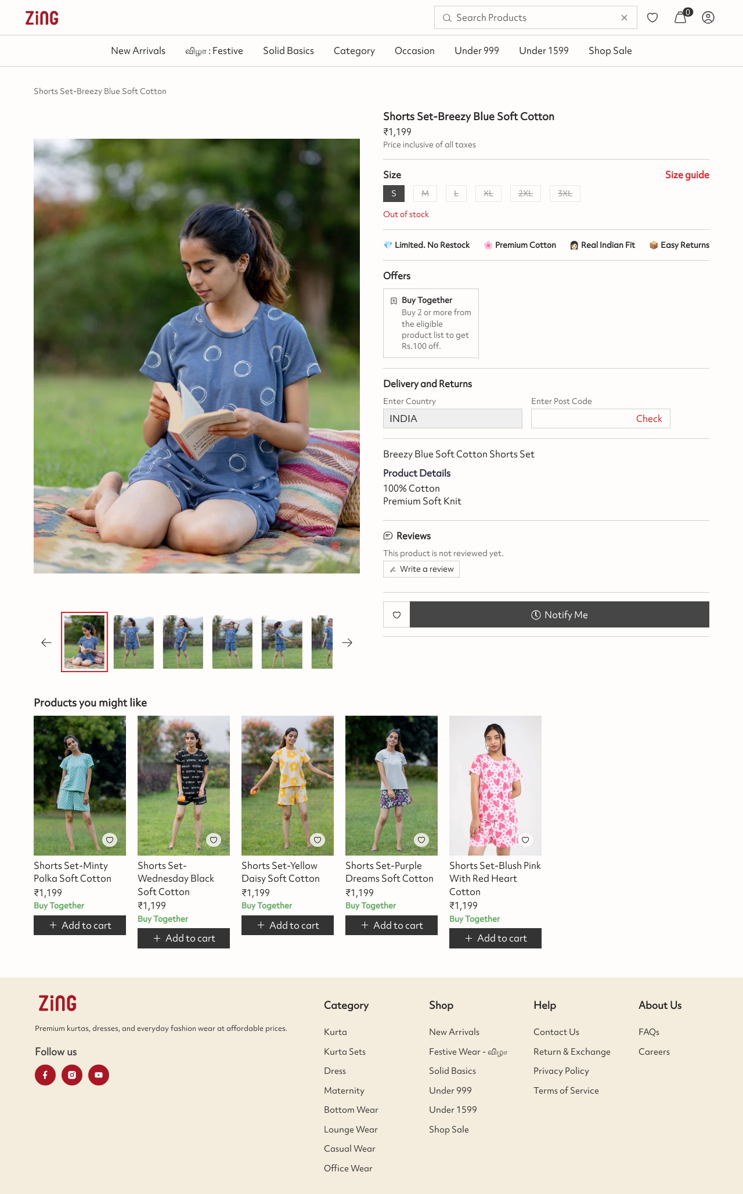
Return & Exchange (572, 1052)
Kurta (335, 1032)
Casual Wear (350, 1149)
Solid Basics (288, 50)
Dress (335, 1071)
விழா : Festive (214, 50)
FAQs (649, 1032)
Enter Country (409, 401)
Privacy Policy (561, 1071)
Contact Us (556, 1032)
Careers (654, 1052)
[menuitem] (42, 17)
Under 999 (477, 50)
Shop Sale (610, 50)
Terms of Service (566, 1090)
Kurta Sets (345, 1052)
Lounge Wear (351, 1129)
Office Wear (348, 1168)
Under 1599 (544, 50)
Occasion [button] (415, 50)
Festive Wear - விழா (468, 1052)
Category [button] (354, 50)
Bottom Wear (351, 1110)
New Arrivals (138, 50)
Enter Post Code (561, 401)
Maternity (344, 1090)
